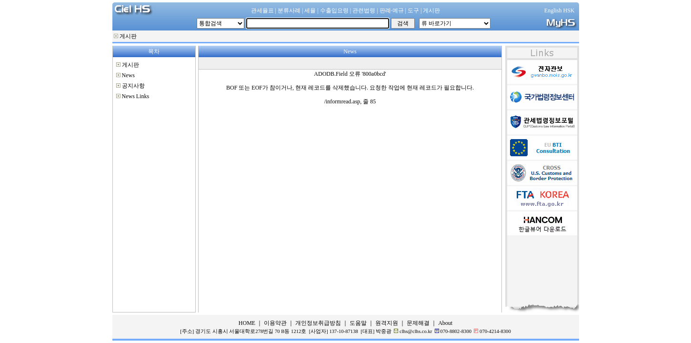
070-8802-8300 (455, 331)
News (128, 75)
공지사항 (133, 85)
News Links (136, 96)
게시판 (128, 36)
